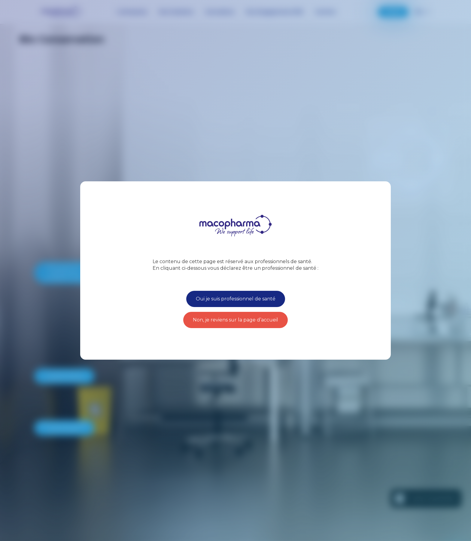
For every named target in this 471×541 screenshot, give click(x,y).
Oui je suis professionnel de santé (235, 299)
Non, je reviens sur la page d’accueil (235, 320)
